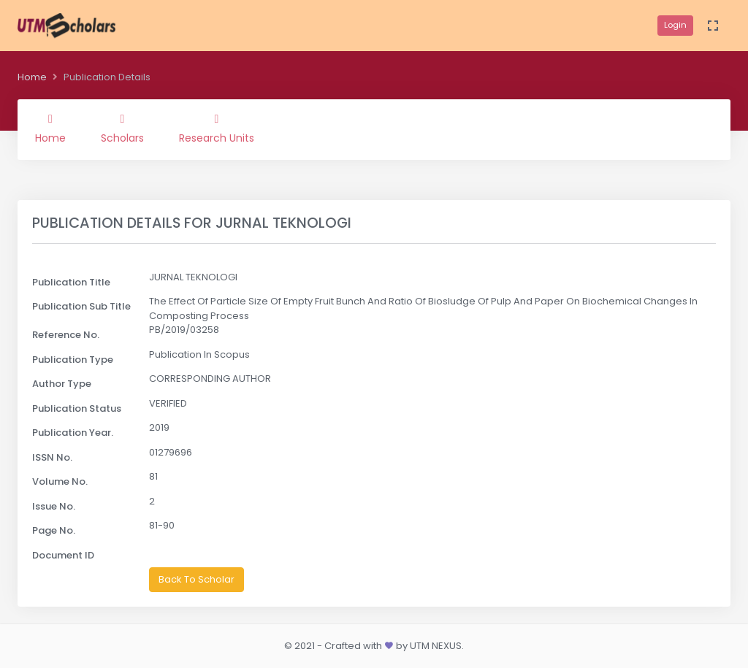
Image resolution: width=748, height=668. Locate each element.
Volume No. (60, 481)
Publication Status (76, 408)
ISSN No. (52, 457)
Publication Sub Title (81, 306)
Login (675, 25)
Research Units (216, 129)
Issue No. (53, 506)
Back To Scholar (196, 579)
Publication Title (71, 282)
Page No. (53, 530)
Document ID (63, 555)
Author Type (61, 384)
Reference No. (65, 335)
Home (32, 77)
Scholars (122, 129)
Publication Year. (72, 432)
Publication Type (72, 359)
